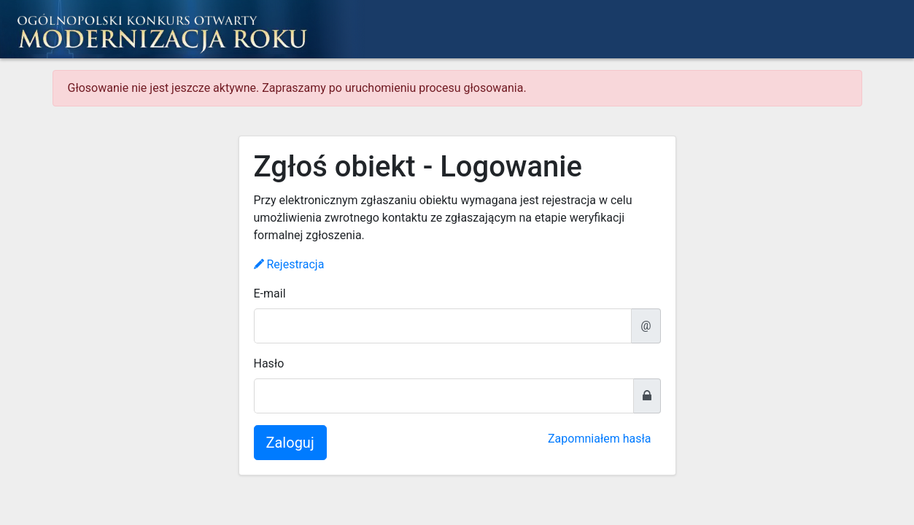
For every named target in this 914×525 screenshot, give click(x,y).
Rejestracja (289, 264)
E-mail (270, 293)
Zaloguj (290, 442)
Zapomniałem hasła (599, 439)
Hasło (269, 363)
